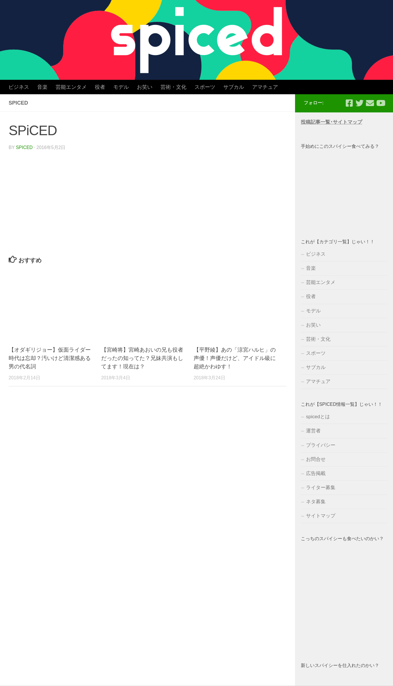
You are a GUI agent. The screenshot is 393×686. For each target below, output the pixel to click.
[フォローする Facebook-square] (349, 103)
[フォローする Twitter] (360, 103)
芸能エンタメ (71, 87)
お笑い (144, 87)
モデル (121, 87)
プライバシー (320, 445)
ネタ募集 (316, 501)
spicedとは (318, 416)
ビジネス (18, 87)
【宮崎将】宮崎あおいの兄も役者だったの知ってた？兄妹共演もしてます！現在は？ (142, 358)
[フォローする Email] (370, 103)
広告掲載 (316, 473)
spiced (24, 147)
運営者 (313, 431)
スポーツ (204, 87)
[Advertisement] (344, 188)
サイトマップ (320, 516)
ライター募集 (320, 487)
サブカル (233, 87)
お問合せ (316, 459)
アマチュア (265, 87)
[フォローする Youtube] (380, 103)
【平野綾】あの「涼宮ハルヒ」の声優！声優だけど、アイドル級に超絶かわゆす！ (235, 358)
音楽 (42, 87)
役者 (100, 87)
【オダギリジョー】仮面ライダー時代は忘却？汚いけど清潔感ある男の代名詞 (50, 358)
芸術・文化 (173, 87)
